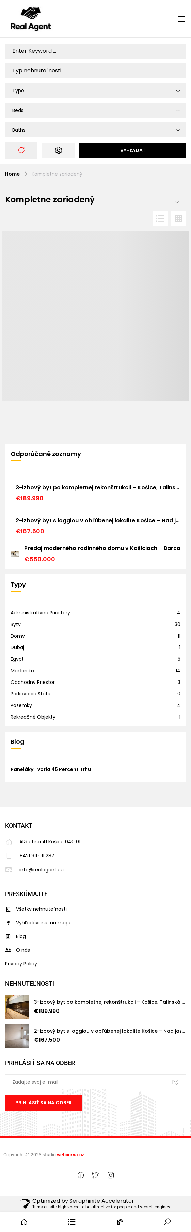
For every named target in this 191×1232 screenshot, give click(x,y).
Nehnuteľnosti (29, 983)
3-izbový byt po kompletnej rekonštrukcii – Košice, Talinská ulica (98, 487)
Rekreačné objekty (33, 716)
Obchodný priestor (33, 682)
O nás (17, 950)
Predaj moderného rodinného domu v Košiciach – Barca (102, 548)
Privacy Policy (21, 963)
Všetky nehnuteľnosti (36, 909)
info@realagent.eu (34, 869)
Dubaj (17, 647)
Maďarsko (22, 670)
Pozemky (21, 705)
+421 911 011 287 (29, 855)
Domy (18, 636)
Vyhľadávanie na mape (38, 922)
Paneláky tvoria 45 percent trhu (51, 769)
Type (18, 90)
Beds (17, 110)
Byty (16, 624)
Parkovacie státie (31, 693)
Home (12, 173)
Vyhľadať (132, 150)
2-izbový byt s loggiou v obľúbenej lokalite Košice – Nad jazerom (98, 520)
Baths (19, 130)
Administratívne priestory (40, 612)
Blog (15, 936)
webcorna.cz (70, 1154)
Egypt (17, 659)
